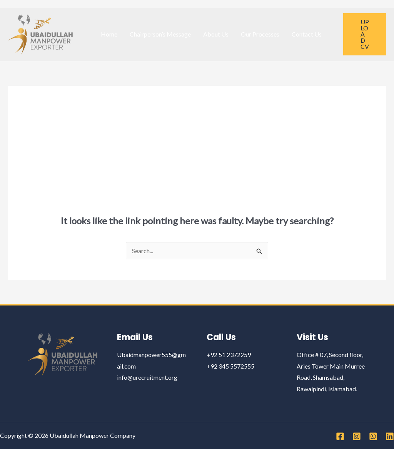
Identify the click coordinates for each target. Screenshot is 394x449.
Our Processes (260, 34)
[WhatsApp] (373, 436)
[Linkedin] (390, 436)
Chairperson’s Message (160, 34)
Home (109, 34)
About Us (216, 34)
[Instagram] (356, 436)
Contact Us (307, 34)
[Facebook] (340, 436)
